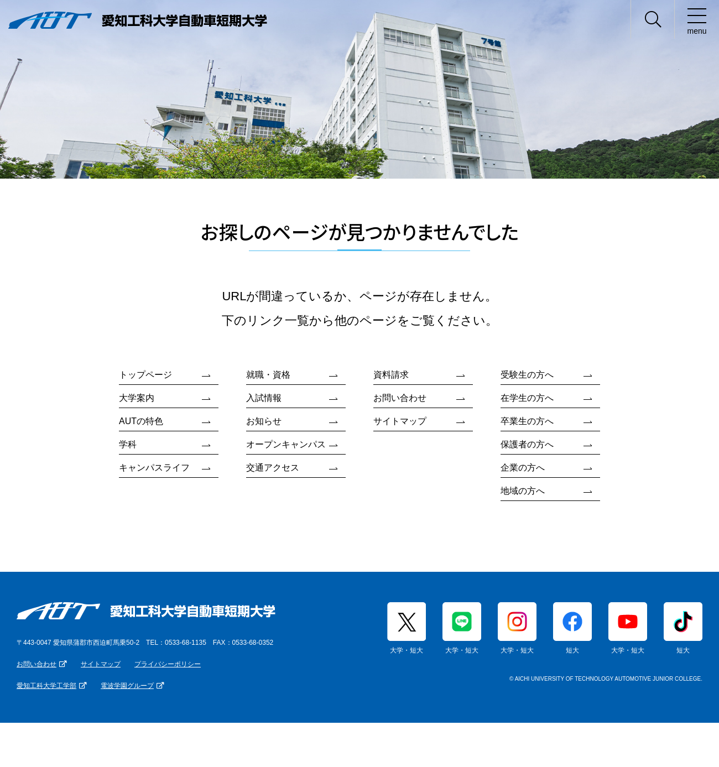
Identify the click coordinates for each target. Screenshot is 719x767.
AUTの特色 (141, 421)
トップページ (145, 374)
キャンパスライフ (154, 467)
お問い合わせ (399, 398)
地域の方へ (523, 490)
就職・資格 (268, 374)
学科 (128, 444)
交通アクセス (272, 467)
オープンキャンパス (286, 444)
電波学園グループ (127, 686)
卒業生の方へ (527, 421)
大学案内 (136, 398)
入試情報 (264, 398)
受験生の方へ (527, 374)
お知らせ (264, 421)
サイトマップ (399, 421)
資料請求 (391, 374)
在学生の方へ (527, 398)
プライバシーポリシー (167, 664)
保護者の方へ (527, 444)
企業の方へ (523, 467)
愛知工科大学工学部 (46, 686)
